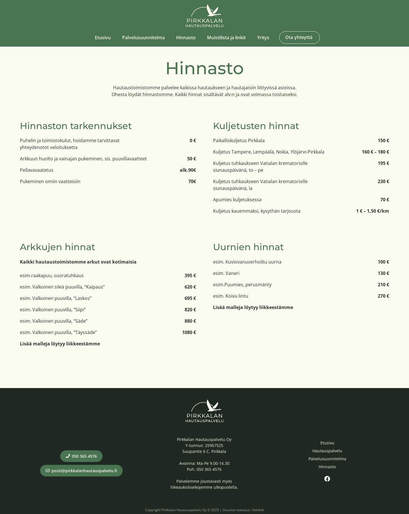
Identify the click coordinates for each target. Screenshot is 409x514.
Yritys (263, 37)
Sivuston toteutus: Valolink (243, 509)
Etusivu (103, 37)
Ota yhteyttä (298, 37)
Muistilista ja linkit (226, 37)
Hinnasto (186, 37)
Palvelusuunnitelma (143, 37)
